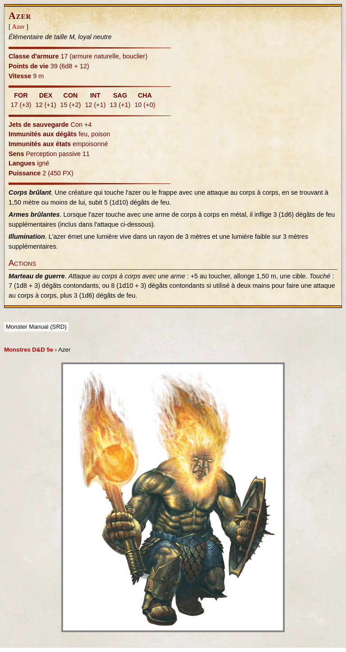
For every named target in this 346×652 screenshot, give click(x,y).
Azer (18, 26)
